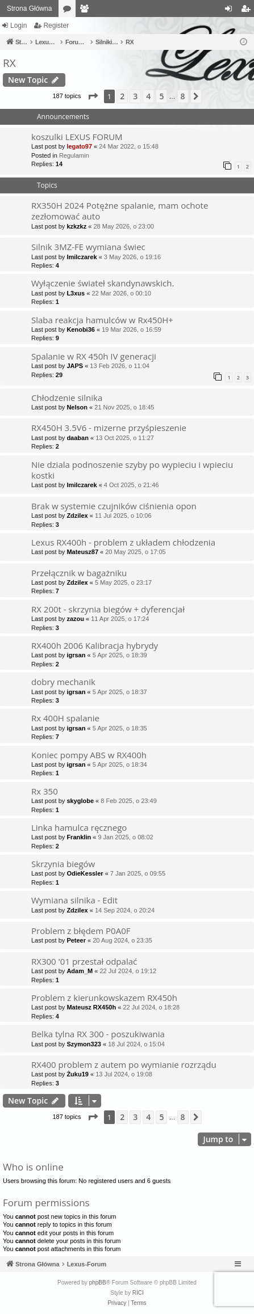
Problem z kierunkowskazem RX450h (104, 997)
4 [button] (148, 96)
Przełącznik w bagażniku (79, 572)
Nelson (77, 407)
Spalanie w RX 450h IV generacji (93, 356)
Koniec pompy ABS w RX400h (89, 754)
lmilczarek (81, 256)
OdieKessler (84, 873)
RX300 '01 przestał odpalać (84, 961)
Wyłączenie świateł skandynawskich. (102, 283)
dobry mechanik (63, 681)
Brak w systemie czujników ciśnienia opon (114, 506)
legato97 (79, 146)
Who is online (33, 1166)
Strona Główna (29, 8)
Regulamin (74, 155)
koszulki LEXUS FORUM (77, 136)
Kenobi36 (80, 329)
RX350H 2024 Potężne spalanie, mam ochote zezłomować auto (119, 211)
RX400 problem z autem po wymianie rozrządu (123, 1064)
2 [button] (122, 96)
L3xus (75, 293)
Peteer (76, 940)
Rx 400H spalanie (65, 718)
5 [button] (161, 96)
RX (9, 63)
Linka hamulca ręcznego (79, 827)
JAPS (74, 365)
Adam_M (79, 970)
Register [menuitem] (248, 11)
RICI (138, 1293)
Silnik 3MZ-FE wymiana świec (88, 246)
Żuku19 (77, 1074)
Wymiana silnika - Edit (74, 900)
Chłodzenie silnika (66, 397)
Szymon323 (83, 1044)
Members (86, 11)
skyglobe (80, 800)
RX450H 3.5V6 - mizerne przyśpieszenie (108, 427)
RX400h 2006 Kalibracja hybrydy (94, 645)
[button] (92, 96)
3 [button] (135, 96)
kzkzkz (76, 226)
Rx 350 (44, 791)
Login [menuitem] (231, 11)
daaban (77, 437)
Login (18, 25)
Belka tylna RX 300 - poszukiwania (98, 1034)
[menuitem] (116, 1303)
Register (56, 25)
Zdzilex (77, 515)
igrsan (75, 655)
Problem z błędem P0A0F (80, 930)
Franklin (78, 837)
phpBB (97, 1282)
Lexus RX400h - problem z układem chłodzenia (123, 542)
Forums (69, 11)
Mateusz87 (82, 551)
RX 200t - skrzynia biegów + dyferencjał (108, 609)
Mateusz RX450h (91, 1007)
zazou (75, 618)
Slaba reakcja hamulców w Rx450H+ (102, 320)
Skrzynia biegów (63, 863)
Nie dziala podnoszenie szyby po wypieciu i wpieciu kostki (132, 470)
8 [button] (183, 96)
